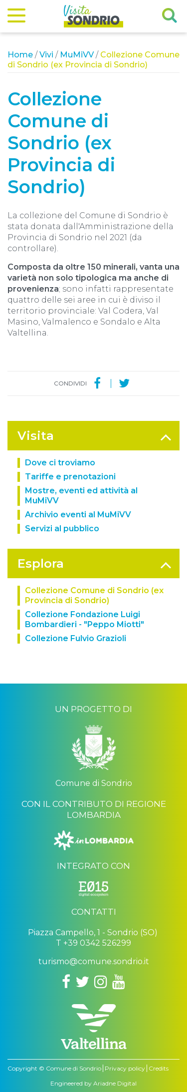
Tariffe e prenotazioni (70, 476)
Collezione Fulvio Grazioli (75, 638)
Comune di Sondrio (73, 1068)
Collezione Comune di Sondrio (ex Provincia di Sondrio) (94, 595)
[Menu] (16, 17)
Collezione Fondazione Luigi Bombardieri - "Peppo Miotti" (84, 619)
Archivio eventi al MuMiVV (78, 514)
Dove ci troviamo (60, 462)
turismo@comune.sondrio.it (93, 961)
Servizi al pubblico (62, 528)
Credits (159, 1068)
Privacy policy (125, 1068)
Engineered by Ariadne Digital (93, 1083)
